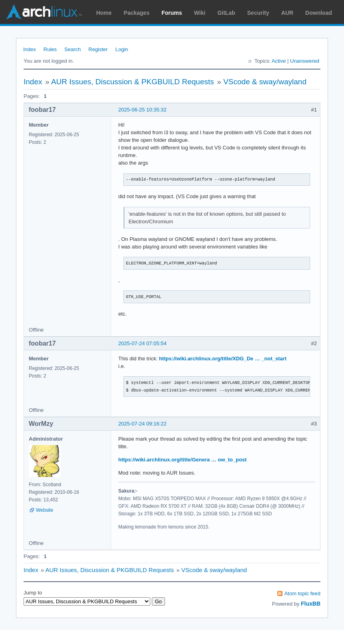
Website (44, 510)
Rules (50, 49)
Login (121, 49)
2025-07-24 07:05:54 (142, 343)
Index (29, 49)
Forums (171, 13)
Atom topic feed (302, 593)
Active (279, 61)
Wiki (200, 13)
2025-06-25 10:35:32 (142, 110)
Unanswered (304, 61)
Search (72, 49)
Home (104, 13)
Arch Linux (44, 12)
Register (97, 49)
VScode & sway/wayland (264, 82)
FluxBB (310, 603)
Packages (137, 13)
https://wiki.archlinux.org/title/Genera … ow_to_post (182, 460)
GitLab (226, 13)
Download (318, 13)
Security (258, 13)
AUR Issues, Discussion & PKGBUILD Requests (132, 82)
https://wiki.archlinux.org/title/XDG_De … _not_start (222, 359)
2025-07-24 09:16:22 (142, 424)
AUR (287, 13)
